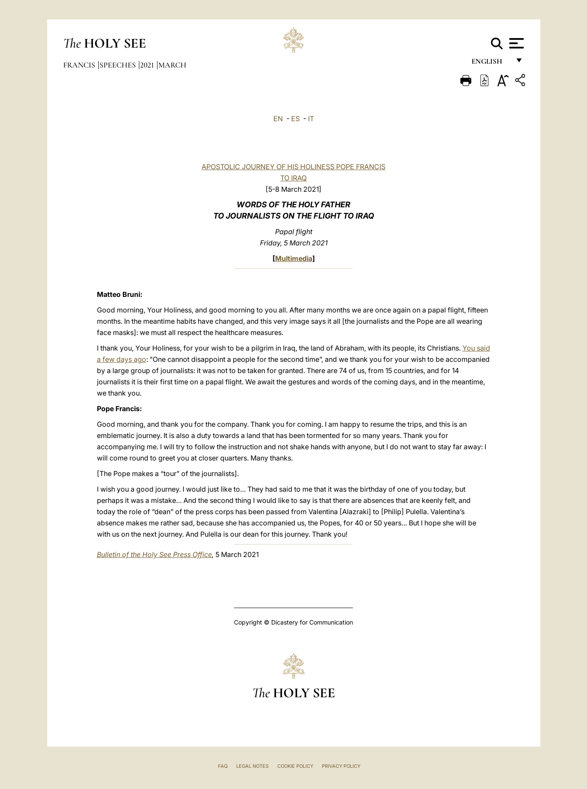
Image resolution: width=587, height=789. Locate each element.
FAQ (223, 766)
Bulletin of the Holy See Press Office (154, 554)
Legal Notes (252, 766)
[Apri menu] (515, 43)
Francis (80, 65)
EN (278, 118)
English (491, 64)
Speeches (118, 65)
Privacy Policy (341, 766)
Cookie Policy (295, 766)
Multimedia (293, 258)
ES (295, 118)
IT (311, 118)
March (172, 65)
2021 (148, 65)
